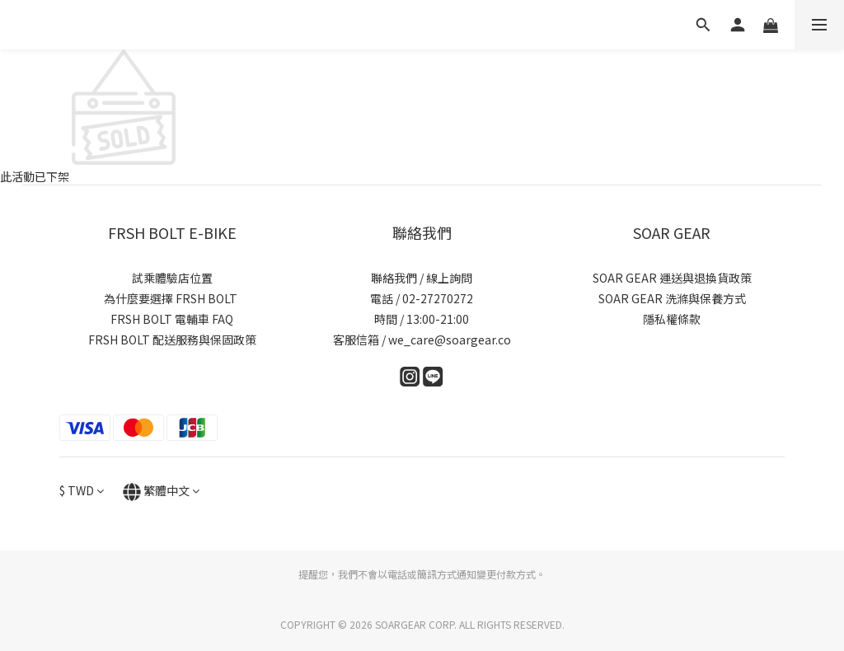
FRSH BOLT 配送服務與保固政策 (172, 339)
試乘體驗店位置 (172, 277)
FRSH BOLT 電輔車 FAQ (171, 319)
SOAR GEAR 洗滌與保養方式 (672, 298)
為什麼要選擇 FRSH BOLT (172, 298)
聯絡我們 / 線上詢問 (421, 277)
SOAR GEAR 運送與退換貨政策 (672, 277)
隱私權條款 (672, 319)
